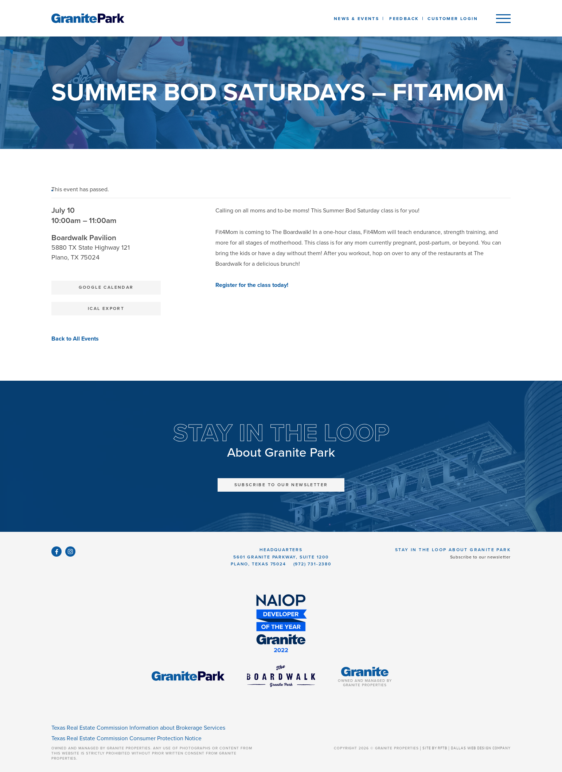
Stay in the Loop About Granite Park (453, 549)
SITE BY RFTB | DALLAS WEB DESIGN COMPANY (466, 748)
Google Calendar (106, 287)
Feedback (404, 18)
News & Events (357, 18)
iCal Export (106, 308)
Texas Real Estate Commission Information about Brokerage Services (138, 727)
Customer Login (453, 18)
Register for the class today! (252, 285)
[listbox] (404, 18)
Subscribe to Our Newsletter (281, 484)
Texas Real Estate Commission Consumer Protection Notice (126, 738)
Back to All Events (75, 338)
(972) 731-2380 (312, 563)
